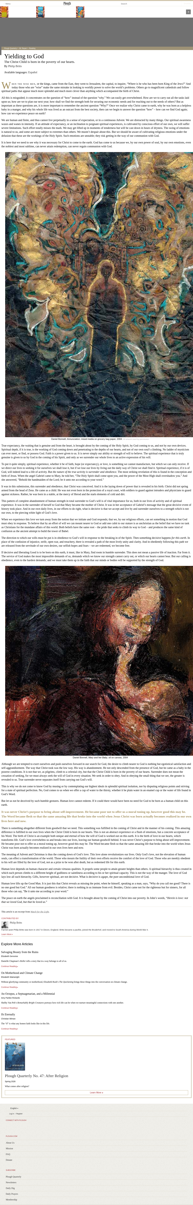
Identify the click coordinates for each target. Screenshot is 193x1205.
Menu (6, 3)
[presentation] (188, 12)
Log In (11, 1114)
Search (124, 4)
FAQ (8, 1154)
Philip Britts (15, 66)
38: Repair (23, 48)
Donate (9, 1160)
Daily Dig (10, 1188)
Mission (9, 1148)
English (13, 1108)
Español (32, 72)
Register (19, 1114)
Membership (11, 1199)
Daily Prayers (12, 1194)
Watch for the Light (40, 911)
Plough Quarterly (10, 48)
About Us (10, 1143)
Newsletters (11, 1182)
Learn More (95, 1092)
